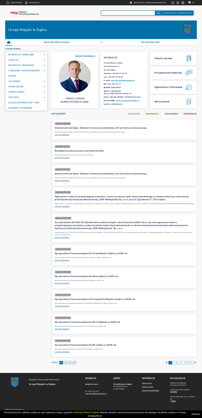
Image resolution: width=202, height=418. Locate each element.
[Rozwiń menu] (44, 55)
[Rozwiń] (101, 42)
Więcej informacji (113, 104)
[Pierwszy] (166, 362)
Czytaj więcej (62, 135)
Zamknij (195, 414)
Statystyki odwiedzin (150, 390)
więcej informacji (85, 56)
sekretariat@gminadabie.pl (123, 80)
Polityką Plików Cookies (87, 412)
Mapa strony (14, 2)
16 (187, 363)
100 (74, 363)
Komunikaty (152, 114)
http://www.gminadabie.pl (127, 101)
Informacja (190, 114)
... (183, 363)
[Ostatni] (195, 362)
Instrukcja (32, 2)
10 (61, 363)
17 (191, 363)
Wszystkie (134, 114)
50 (70, 363)
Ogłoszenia (171, 114)
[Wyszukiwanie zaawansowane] (128, 13)
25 (66, 363)
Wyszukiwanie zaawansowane (178, 13)
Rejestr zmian (147, 387)
